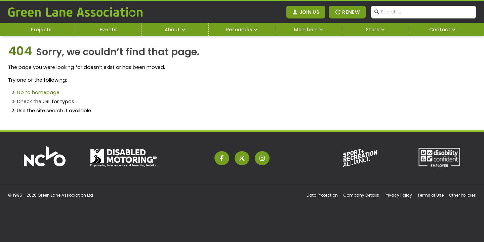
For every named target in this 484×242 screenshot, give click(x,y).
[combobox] (423, 12)
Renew (347, 12)
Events (108, 29)
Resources (239, 29)
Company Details (361, 195)
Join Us (306, 12)
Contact (440, 29)
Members (306, 29)
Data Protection (322, 195)
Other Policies (462, 195)
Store (373, 29)
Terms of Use (430, 195)
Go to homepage (38, 92)
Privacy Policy (398, 195)
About (172, 29)
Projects (41, 29)
